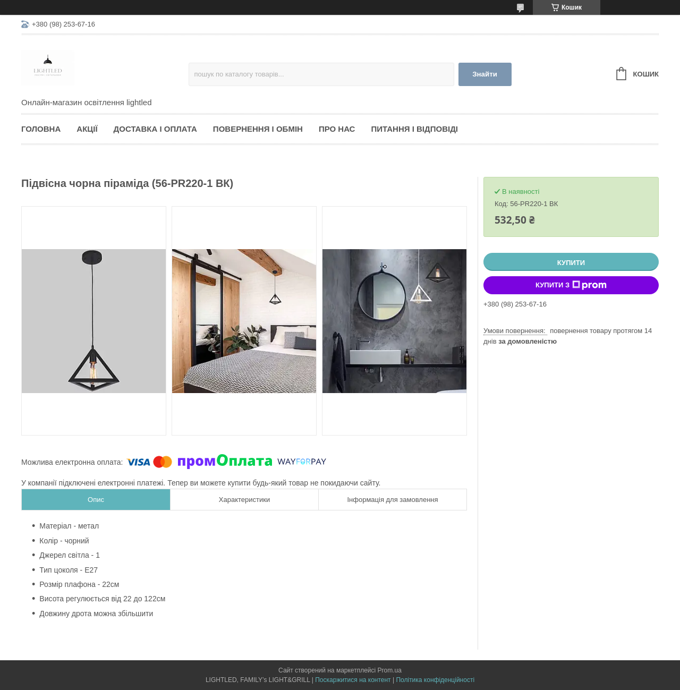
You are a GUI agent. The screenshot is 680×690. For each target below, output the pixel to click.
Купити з (571, 285)
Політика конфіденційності (435, 680)
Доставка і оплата (155, 129)
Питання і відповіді (414, 129)
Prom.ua (390, 670)
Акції (86, 129)
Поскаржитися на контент (352, 680)
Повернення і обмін (258, 129)
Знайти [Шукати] (484, 74)
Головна (41, 129)
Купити (571, 263)
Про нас (337, 129)
